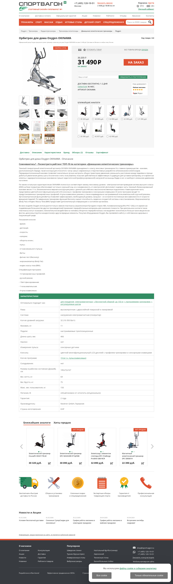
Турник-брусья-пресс (76, 554)
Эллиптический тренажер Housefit (39, 454)
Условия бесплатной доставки (31, 520)
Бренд (66, 152)
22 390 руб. (128, 119)
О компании (24, 16)
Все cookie (102, 575)
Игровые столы (73, 22)
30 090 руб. (99, 119)
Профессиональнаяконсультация (146, 487)
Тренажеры (27, 22)
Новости (22, 557)
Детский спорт (92, 22)
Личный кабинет (146, 9)
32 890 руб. (113, 119)
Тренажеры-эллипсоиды (68, 31)
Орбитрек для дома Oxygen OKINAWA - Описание (46, 158)
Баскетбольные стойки (103, 561)
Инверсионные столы (76, 557)
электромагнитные (84, 301)
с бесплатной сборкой (104, 301)
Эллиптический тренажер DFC (70, 454)
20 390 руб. (84, 136)
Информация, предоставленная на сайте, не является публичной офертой (47, 535)
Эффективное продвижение (61, 573)
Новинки (96, 16)
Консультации (44, 550)
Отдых (59, 22)
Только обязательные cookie (149, 575)
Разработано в (29, 573)
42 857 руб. (99, 136)
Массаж (48, 22)
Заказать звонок (105, 3)
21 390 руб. (142, 119)
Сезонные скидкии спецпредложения (77, 487)
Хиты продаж (62, 422)
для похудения (67, 301)
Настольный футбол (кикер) (105, 550)
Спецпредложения (113, 22)
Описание (37, 152)
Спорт (39, 22)
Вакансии (136, 16)
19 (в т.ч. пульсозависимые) (73, 358)
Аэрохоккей (99, 554)
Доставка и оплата (43, 16)
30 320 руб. (84, 119)
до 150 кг (119, 301)
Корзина (142, 2)
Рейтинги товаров (45, 561)
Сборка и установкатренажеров (53, 487)
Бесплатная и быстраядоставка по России (28, 487)
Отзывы (123, 16)
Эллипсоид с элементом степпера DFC (101, 456)
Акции (84, 16)
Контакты (150, 16)
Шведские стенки (74, 550)
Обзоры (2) (77, 152)
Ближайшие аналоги (37, 422)
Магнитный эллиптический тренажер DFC (132, 456)
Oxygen (24, 31)
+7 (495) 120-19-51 (84, 3)
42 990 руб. (113, 136)
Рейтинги (110, 16)
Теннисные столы (101, 557)
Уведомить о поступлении (133, 77)
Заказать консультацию (143, 557)
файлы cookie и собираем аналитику (138, 568)
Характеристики (52, 152)
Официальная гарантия (66, 16)
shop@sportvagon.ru (145, 548)
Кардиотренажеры (48, 31)
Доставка (24, 152)
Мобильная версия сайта (143, 561)
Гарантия (82, 86)
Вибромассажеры (74, 561)
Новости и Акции (30, 512)
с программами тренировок (137, 301)
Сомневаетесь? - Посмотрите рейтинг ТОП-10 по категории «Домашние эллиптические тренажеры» (76, 164)
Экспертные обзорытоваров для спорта (101, 487)
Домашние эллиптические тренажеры (96, 31)
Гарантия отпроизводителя (124, 487)
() (141, 6)
